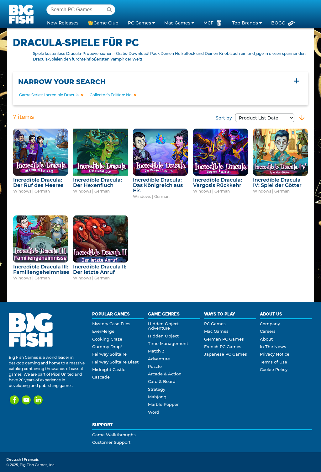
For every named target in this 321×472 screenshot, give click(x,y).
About (266, 339)
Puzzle (155, 366)
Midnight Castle (108, 369)
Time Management (168, 343)
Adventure (159, 358)
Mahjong (157, 396)
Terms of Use (273, 361)
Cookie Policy (273, 369)
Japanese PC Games (225, 354)
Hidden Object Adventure (163, 326)
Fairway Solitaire (109, 354)
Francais (31, 459)
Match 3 (156, 350)
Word (153, 412)
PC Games (215, 323)
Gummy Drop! (107, 346)
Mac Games (216, 331)
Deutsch (13, 459)
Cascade (101, 376)
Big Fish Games (22, 14)
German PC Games (224, 339)
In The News (273, 346)
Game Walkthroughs (114, 434)
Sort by (255, 117)
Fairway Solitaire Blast (115, 361)
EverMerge (103, 331)
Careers (268, 331)
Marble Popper (163, 404)
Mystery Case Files (111, 323)
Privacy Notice (274, 354)
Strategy (156, 389)
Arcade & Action (165, 373)
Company (270, 323)
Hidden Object (163, 335)
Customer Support (111, 442)
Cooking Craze (107, 339)
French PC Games (222, 346)
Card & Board (162, 381)
